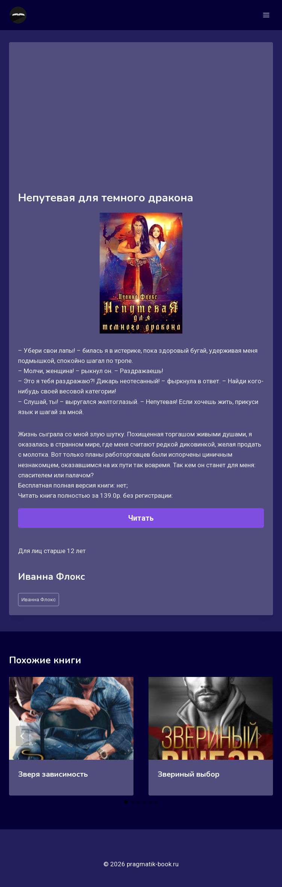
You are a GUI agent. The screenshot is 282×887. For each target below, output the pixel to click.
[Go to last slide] (22, 736)
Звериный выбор (189, 774)
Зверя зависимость (53, 774)
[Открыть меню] (266, 15)
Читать (141, 518)
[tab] (126, 802)
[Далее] (259, 736)
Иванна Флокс (38, 599)
